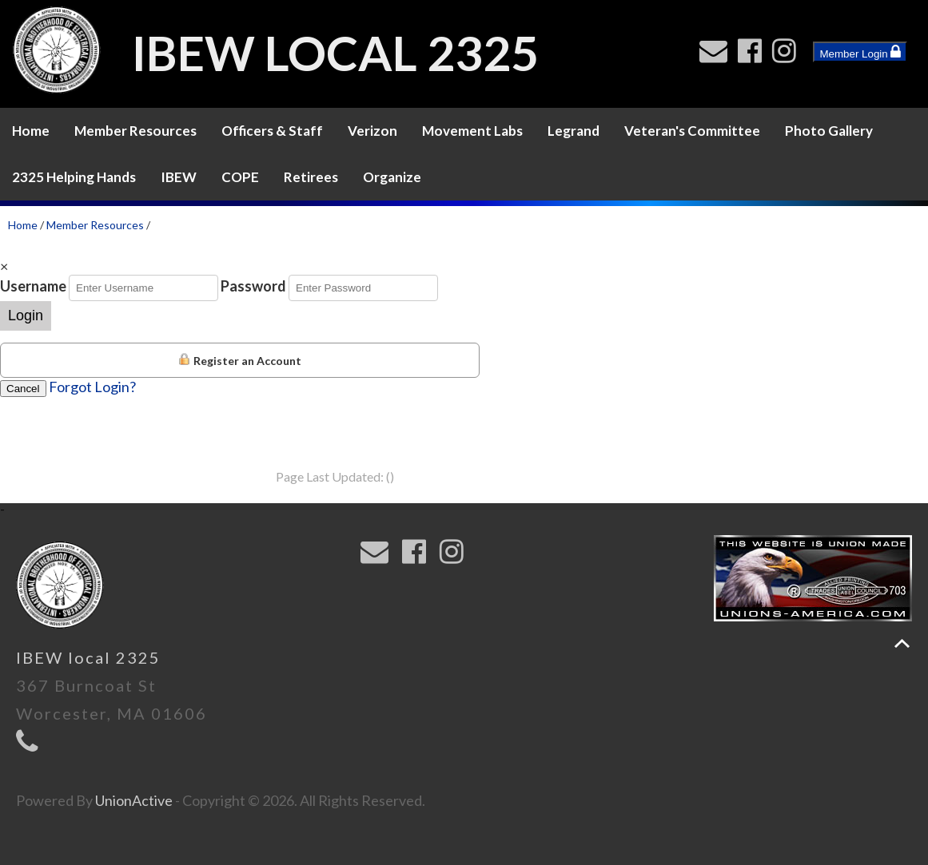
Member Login (860, 52)
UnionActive (134, 800)
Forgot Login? (92, 386)
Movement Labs (472, 130)
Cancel (23, 389)
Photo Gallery (829, 130)
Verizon (372, 130)
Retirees (311, 177)
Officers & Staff (272, 130)
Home (31, 130)
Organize (392, 177)
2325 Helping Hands (74, 177)
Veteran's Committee (692, 130)
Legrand (573, 130)
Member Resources (135, 130)
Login (25, 315)
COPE (240, 177)
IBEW (179, 177)
